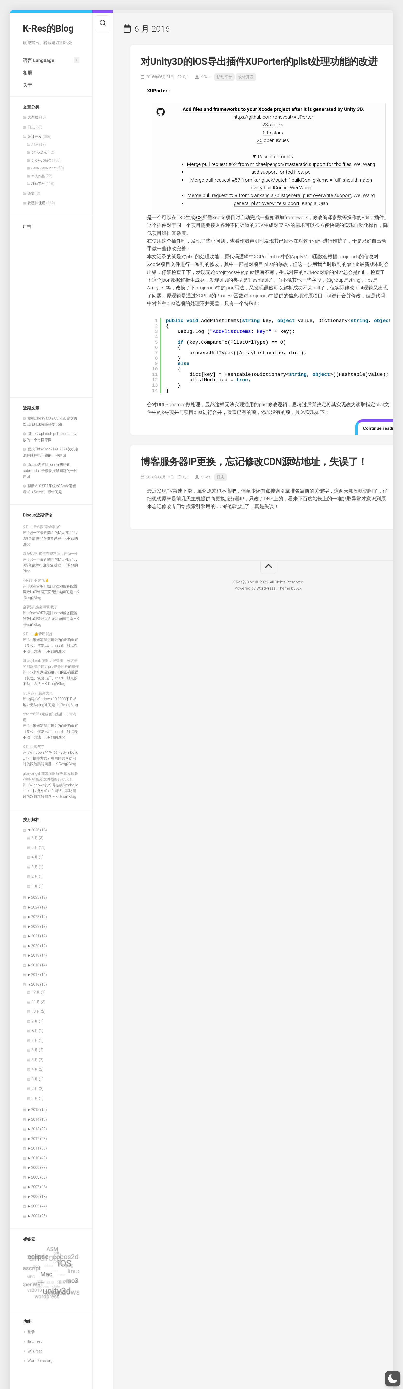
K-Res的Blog (48, 28)
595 (267, 133)
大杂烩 (33, 117)
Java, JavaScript (44, 168)
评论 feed (35, 1351)
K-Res (205, 77)
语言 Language (38, 60)
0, (186, 77)
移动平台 (38, 184)
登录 (31, 1332)
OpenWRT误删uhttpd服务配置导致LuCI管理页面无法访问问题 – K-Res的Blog (51, 592)
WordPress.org (40, 1361)
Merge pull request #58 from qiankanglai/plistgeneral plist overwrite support (269, 195)
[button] (392, 1378)
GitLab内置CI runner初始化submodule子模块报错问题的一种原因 (50, 470)
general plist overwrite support (266, 203)
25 (259, 140)
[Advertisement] (43, 311)
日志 (31, 127)
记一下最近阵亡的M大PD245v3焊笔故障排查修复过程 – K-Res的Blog (50, 538)
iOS (198, 217)
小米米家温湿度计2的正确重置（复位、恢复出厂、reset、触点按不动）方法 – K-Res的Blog (50, 645)
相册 (27, 72)
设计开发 (35, 137)
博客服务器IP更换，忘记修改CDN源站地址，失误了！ (254, 461)
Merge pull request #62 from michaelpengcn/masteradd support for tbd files (269, 164)
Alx (298, 588)
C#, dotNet (39, 152)
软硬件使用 (36, 203)
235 (266, 125)
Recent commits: (276, 156)
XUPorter (157, 91)
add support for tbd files (277, 172)
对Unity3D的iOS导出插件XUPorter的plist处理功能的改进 (259, 61)
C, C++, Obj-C (41, 160)
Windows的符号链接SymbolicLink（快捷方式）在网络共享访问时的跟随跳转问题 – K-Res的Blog (50, 758)
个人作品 (38, 176)
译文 (31, 193)
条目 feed (35, 1341)
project (282, 109)
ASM (34, 145)
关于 (27, 85)
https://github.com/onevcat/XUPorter (273, 117)
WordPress (266, 588)
